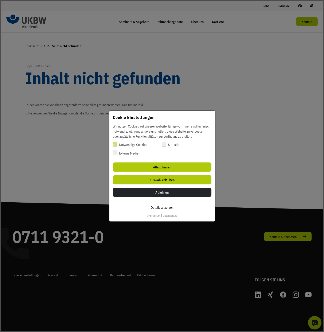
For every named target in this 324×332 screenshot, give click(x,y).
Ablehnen (162, 192)
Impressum (153, 215)
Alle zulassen (162, 167)
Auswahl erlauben (162, 179)
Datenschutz (170, 215)
